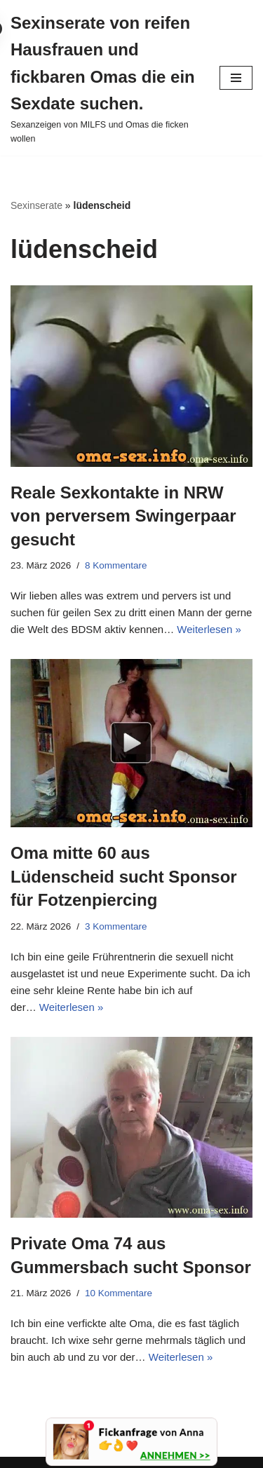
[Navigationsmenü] (236, 78)
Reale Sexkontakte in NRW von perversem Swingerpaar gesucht (123, 516)
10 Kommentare (118, 1293)
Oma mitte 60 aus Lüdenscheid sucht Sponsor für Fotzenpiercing (124, 876)
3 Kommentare (116, 926)
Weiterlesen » (209, 629)
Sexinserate (36, 205)
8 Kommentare (116, 565)
